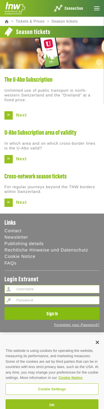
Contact (13, 231)
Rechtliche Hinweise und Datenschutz (46, 250)
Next (21, 115)
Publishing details (24, 243)
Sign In (52, 313)
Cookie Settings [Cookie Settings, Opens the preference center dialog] (52, 394)
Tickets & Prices (30, 21)
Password (8, 300)
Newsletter (16, 237)
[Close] (97, 347)
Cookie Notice (19, 256)
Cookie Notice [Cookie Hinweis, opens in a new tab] (71, 383)
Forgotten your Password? (77, 325)
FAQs (10, 263)
